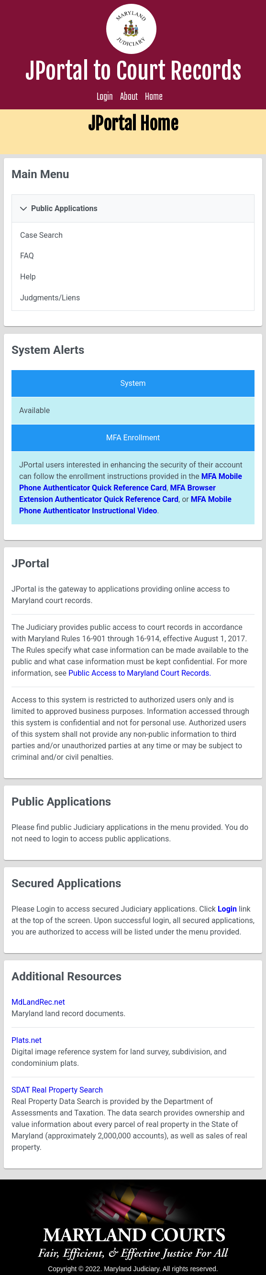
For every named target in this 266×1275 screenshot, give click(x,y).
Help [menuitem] (28, 277)
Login (105, 97)
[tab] (133, 208)
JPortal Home (133, 124)
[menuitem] (133, 235)
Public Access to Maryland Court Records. (139, 673)
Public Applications (64, 208)
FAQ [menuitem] (27, 256)
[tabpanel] (133, 267)
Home (154, 97)
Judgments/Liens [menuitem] (50, 298)
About (129, 97)
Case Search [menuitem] (41, 235)
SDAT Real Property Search (57, 1089)
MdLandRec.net (38, 1002)
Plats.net (26, 1040)
